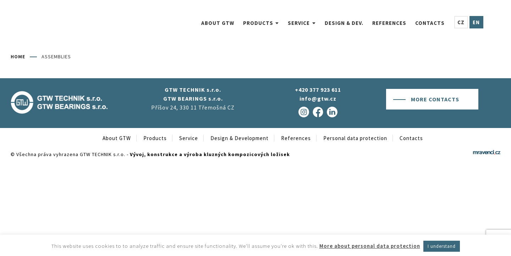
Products (155, 138)
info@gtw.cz (318, 98)
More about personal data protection (369, 245)
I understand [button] (442, 246)
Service (188, 138)
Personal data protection (355, 138)
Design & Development (239, 138)
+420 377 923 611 (318, 89)
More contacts (435, 99)
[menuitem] (196, 23)
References (296, 138)
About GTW (117, 138)
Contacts (411, 138)
